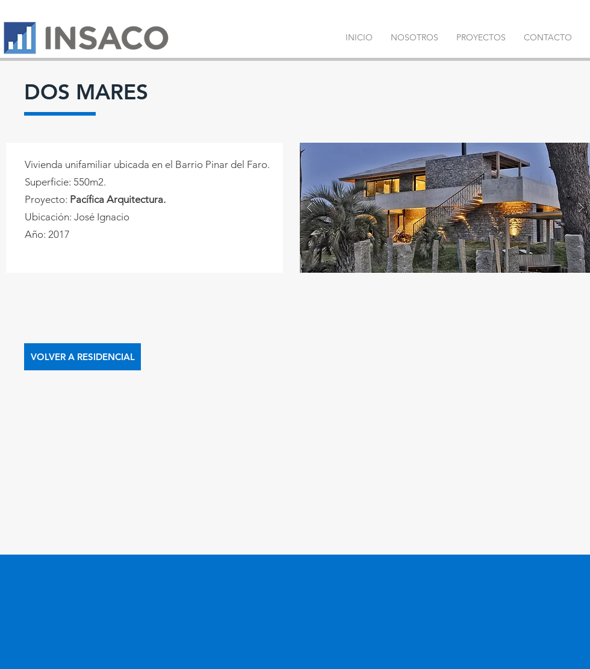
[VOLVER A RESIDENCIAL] (82, 356)
